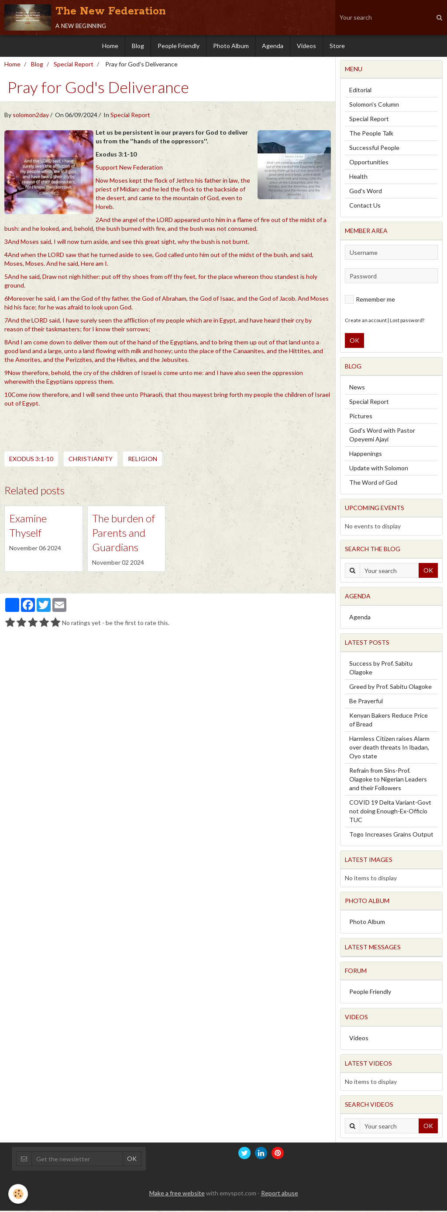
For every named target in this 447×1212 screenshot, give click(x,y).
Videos (306, 45)
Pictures (360, 417)
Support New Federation (129, 168)
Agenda (273, 45)
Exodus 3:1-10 (31, 460)
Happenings (365, 454)
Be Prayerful (366, 702)
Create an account (366, 321)
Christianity (91, 460)
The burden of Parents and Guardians (123, 534)
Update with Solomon (378, 469)
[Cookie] (18, 1194)
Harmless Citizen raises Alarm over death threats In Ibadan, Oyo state (389, 748)
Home (110, 45)
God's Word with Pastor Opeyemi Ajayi (382, 436)
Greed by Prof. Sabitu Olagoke (390, 687)
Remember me (370, 300)
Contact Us (365, 206)
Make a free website (177, 1194)
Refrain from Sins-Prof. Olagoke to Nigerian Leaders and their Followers (388, 780)
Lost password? (407, 321)
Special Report (73, 65)
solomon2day (31, 116)
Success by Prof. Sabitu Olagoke (381, 669)
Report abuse (279, 1194)
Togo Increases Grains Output (391, 835)
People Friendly (178, 45)
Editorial (360, 91)
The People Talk (371, 134)
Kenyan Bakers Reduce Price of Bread (388, 721)
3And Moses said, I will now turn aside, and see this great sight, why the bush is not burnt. (126, 243)
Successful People (374, 149)
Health (358, 177)
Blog (138, 45)
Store (337, 45)
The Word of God (373, 483)
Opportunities (369, 163)
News (357, 388)
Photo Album (231, 45)
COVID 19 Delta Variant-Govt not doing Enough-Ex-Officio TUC (390, 812)
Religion (142, 460)
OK (354, 341)
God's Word (365, 192)
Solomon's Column (374, 105)
